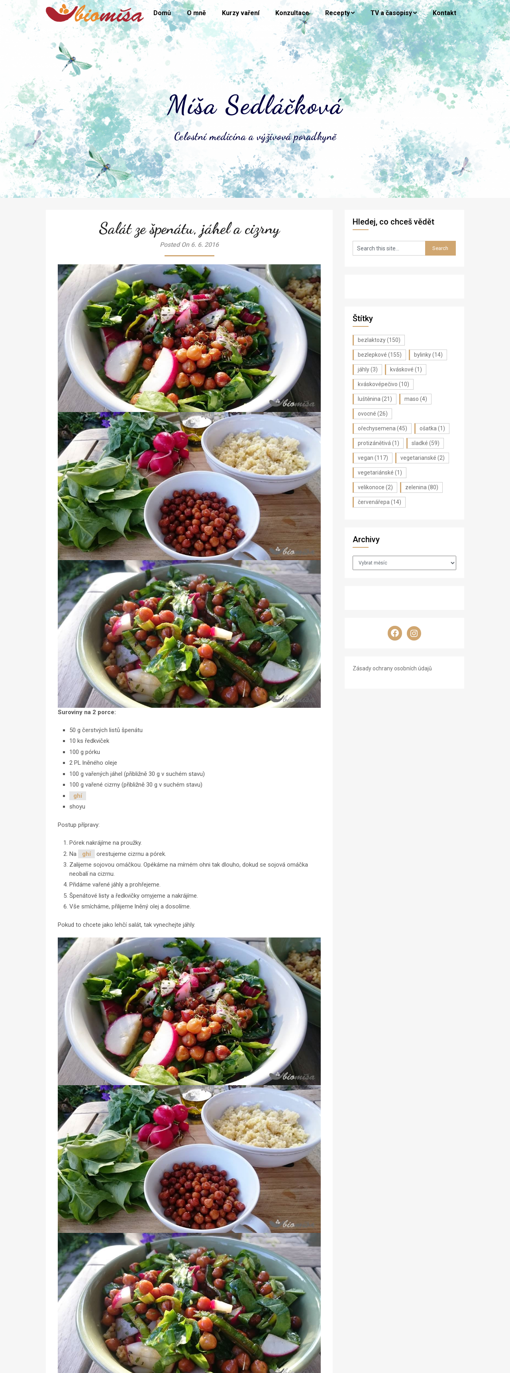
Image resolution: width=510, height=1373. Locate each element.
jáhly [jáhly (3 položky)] (368, 369)
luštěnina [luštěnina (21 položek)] (375, 399)
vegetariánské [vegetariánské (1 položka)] (380, 472)
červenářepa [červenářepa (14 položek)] (379, 502)
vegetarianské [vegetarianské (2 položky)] (422, 458)
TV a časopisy (391, 13)
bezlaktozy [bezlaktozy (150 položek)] (379, 340)
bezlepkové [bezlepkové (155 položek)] (380, 355)
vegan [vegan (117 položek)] (373, 458)
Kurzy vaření (240, 13)
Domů (162, 13)
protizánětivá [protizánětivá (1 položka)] (378, 443)
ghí (77, 795)
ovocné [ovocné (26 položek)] (373, 413)
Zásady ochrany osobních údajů (392, 668)
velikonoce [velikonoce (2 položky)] (375, 487)
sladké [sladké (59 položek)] (425, 443)
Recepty (337, 13)
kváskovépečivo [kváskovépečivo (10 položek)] (383, 384)
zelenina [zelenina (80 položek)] (421, 487)
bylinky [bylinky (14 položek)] (428, 355)
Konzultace (292, 13)
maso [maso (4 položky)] (415, 399)
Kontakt (444, 13)
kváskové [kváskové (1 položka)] (406, 369)
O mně (196, 13)
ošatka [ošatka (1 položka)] (432, 428)
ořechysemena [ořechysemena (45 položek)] (382, 428)
